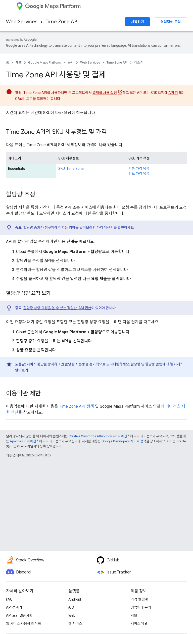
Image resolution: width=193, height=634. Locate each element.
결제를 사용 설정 (104, 93)
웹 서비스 (75, 623)
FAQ (9, 599)
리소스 (138, 62)
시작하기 (137, 22)
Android (74, 599)
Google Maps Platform (44, 62)
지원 (134, 615)
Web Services (21, 22)
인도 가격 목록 (139, 174)
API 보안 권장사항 (19, 615)
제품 (19, 62)
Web (71, 615)
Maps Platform (53, 6)
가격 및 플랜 (140, 599)
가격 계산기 (105, 228)
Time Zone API (61, 22)
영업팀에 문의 (170, 22)
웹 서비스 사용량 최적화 (23, 623)
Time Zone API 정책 (76, 406)
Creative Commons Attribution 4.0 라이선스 (99, 436)
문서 (71, 62)
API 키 (173, 93)
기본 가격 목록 (139, 169)
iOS (71, 607)
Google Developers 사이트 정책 (124, 441)
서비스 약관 (139, 623)
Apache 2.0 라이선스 (24, 441)
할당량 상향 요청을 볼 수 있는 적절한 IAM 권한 (57, 308)
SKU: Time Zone (71, 169)
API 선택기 (14, 607)
